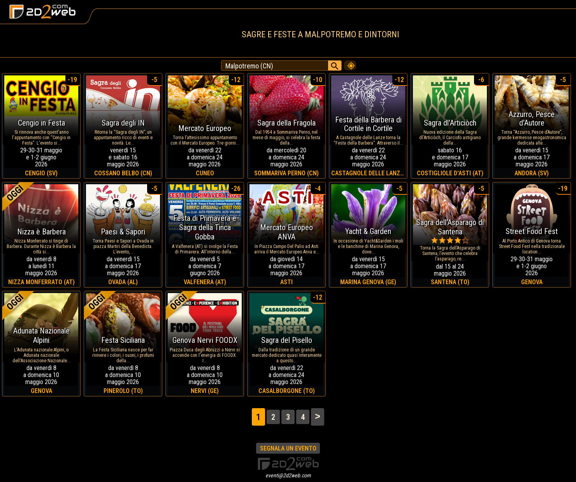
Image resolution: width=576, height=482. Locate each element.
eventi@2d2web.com (288, 475)
